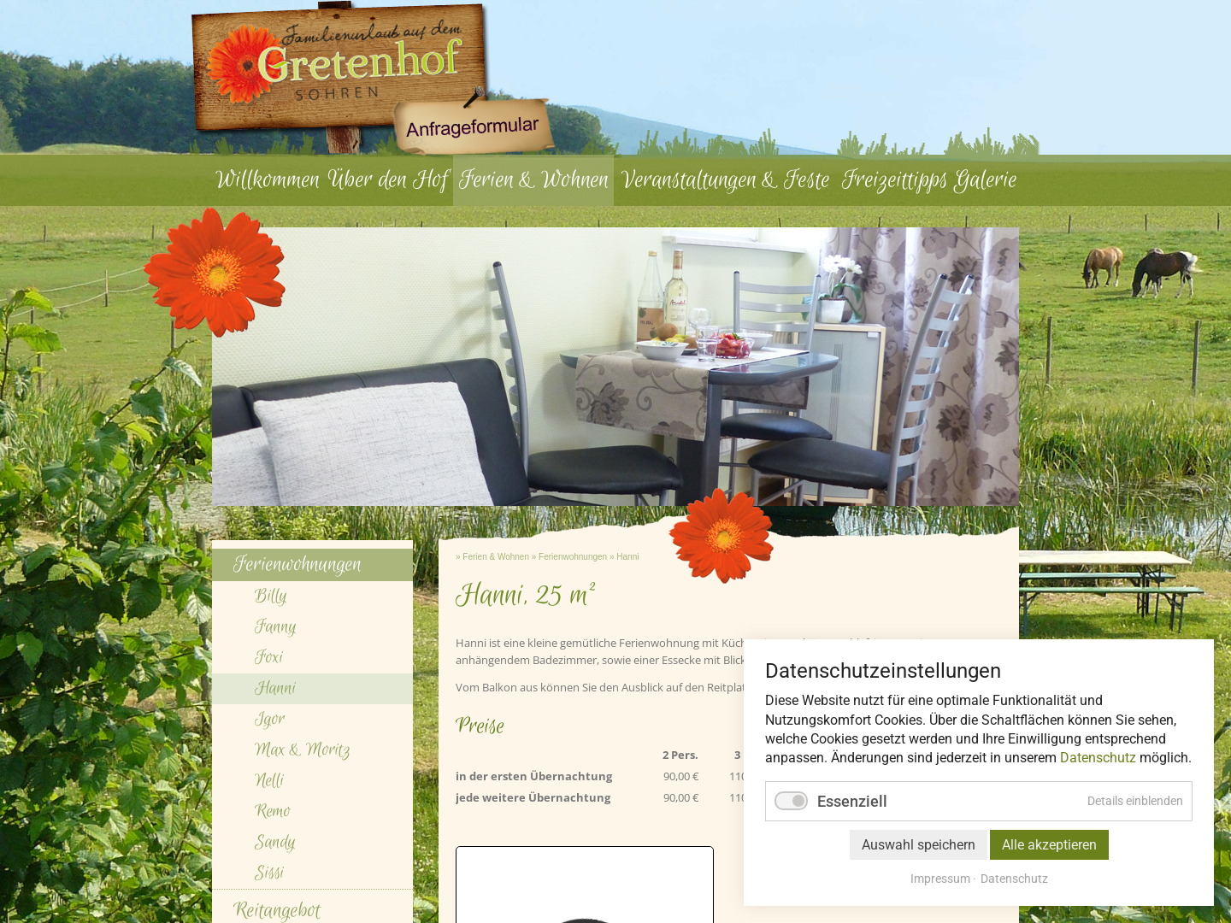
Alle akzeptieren (1049, 845)
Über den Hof (388, 180)
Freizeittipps (895, 180)
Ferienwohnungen (573, 556)
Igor (270, 719)
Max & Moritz (302, 749)
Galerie (985, 180)
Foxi (269, 657)
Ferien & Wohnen (534, 180)
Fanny (276, 626)
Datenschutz (1098, 758)
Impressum (940, 879)
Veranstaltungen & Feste (725, 180)
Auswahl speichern (918, 845)
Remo (273, 811)
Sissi (269, 873)
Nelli (269, 780)
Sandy (275, 842)
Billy (271, 596)
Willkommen (267, 180)
